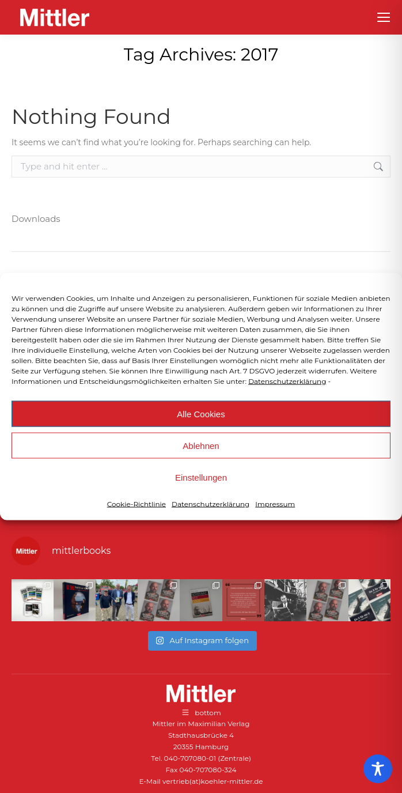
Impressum (275, 504)
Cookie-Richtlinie (136, 504)
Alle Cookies (201, 413)
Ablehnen (201, 445)
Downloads (36, 218)
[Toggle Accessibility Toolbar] (377, 768)
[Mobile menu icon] (383, 17)
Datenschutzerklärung (287, 381)
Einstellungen (201, 477)
